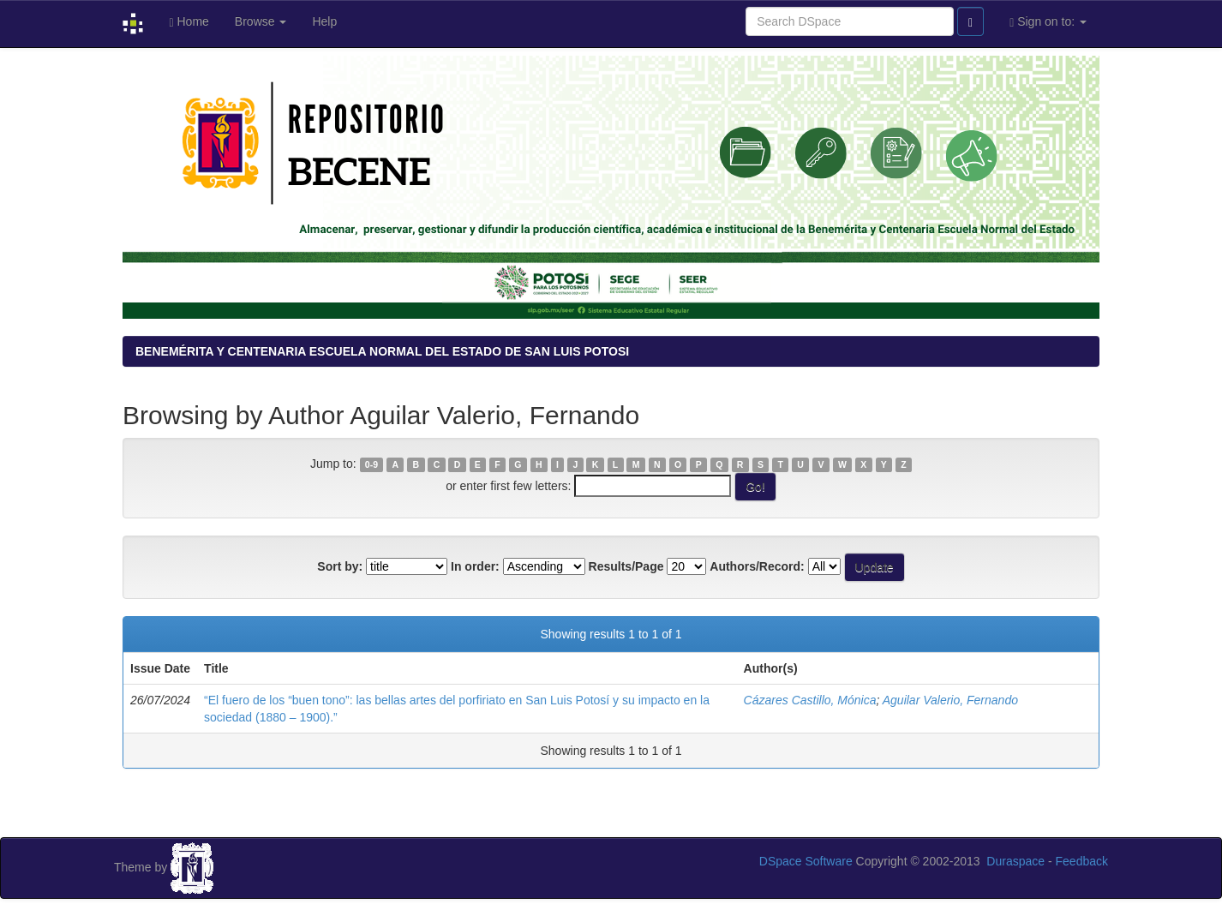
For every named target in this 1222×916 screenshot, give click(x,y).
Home (188, 22)
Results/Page (626, 566)
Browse (261, 21)
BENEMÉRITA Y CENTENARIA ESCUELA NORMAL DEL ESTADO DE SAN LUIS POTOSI (382, 351)
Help (324, 21)
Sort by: (339, 566)
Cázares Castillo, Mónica (810, 700)
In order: (475, 566)
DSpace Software (806, 861)
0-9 (371, 464)
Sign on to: (1048, 22)
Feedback (1082, 861)
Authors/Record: (757, 566)
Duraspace (1015, 861)
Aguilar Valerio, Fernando (950, 700)
